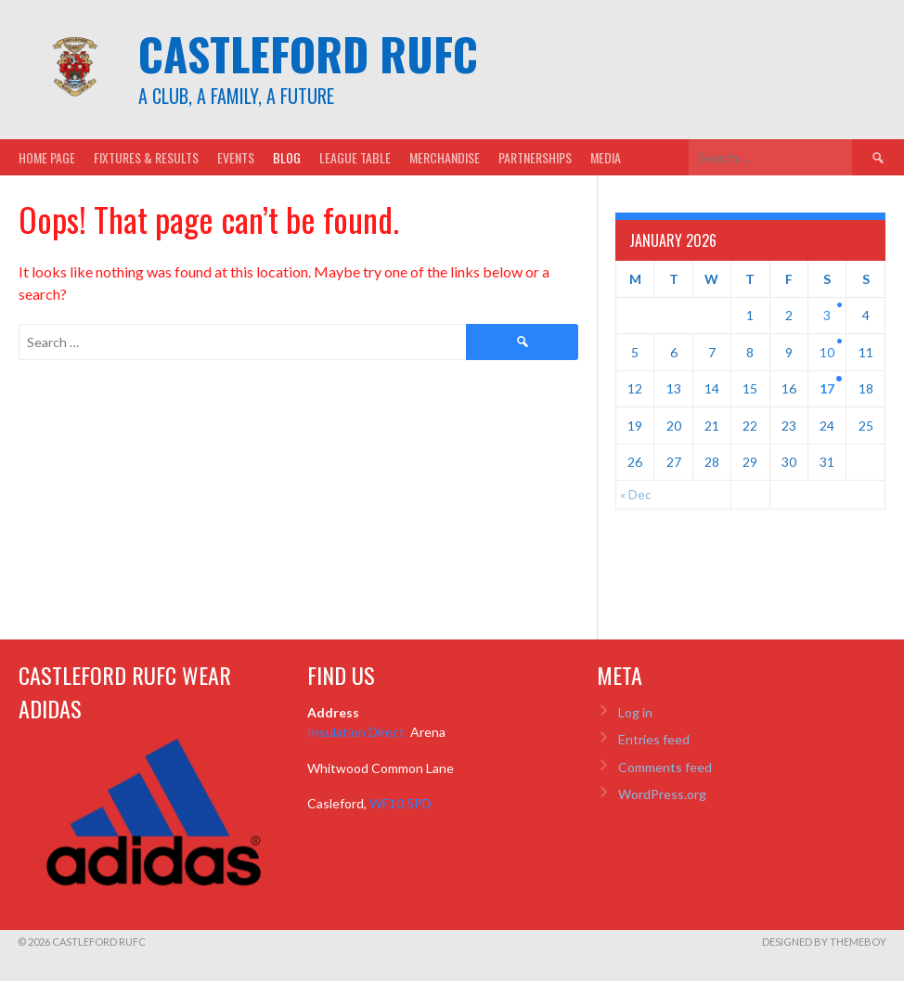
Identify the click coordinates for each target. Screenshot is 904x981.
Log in (635, 712)
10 (827, 352)
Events (235, 157)
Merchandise (444, 157)
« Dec (636, 494)
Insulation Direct (357, 732)
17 (827, 388)
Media (605, 157)
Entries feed (654, 739)
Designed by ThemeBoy (824, 942)
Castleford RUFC (308, 53)
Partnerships (535, 157)
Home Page (47, 157)
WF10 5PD (400, 803)
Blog (287, 157)
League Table (355, 157)
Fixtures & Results (146, 157)
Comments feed (665, 767)
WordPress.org (662, 794)
